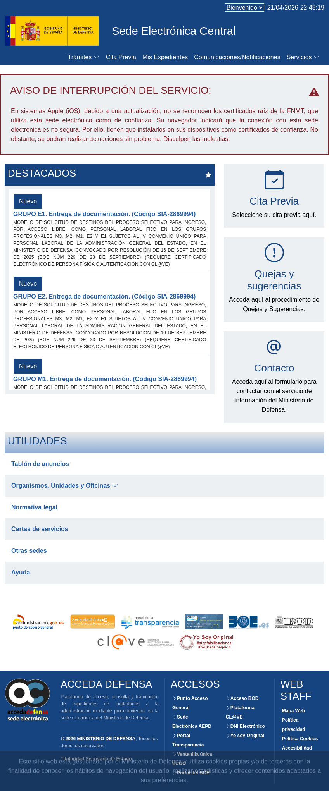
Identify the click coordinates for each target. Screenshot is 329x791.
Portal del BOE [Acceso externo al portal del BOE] (191, 773)
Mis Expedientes (165, 57)
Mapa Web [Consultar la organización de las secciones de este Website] (293, 711)
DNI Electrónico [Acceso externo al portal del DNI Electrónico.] (245, 726)
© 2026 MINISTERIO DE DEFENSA (98, 738)
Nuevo (28, 201)
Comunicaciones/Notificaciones (237, 57)
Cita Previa (121, 57)
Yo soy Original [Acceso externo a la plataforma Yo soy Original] (245, 735)
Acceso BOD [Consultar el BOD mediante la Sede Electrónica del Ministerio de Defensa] (242, 698)
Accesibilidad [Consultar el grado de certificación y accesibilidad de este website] (297, 748)
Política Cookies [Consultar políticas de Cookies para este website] (300, 738)
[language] (244, 7)
